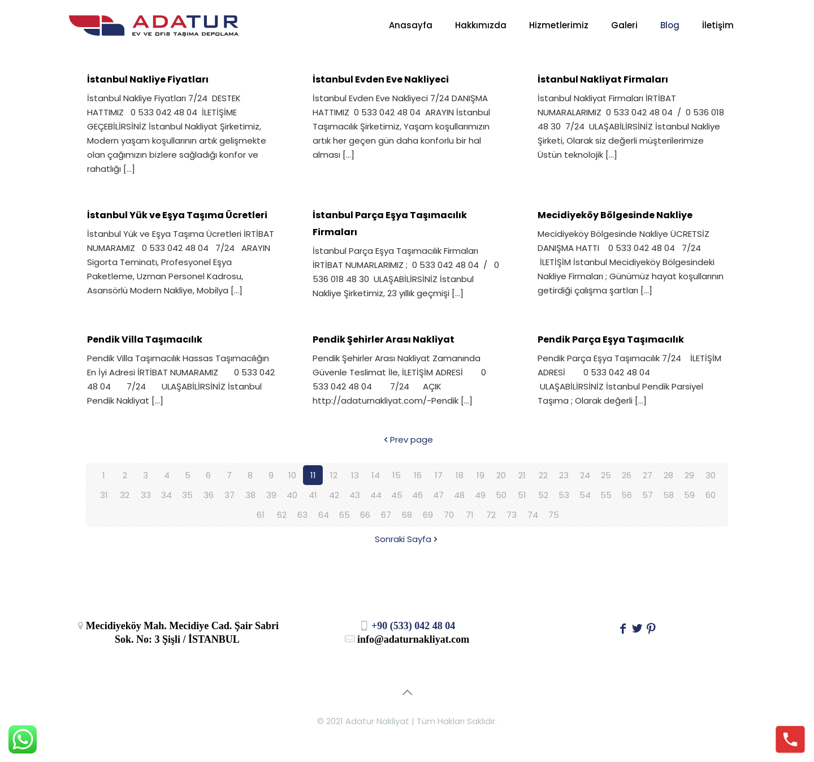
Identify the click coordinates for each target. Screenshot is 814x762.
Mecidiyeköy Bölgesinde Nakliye (615, 215)
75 (553, 515)
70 (449, 515)
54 (585, 495)
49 (480, 495)
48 (459, 495)
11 (313, 475)
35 (187, 495)
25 (606, 475)
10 (292, 475)
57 (647, 495)
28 (668, 475)
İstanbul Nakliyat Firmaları (603, 79)
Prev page (407, 439)
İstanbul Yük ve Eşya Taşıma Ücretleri (177, 215)
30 (710, 475)
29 (689, 475)
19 (480, 475)
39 (271, 495)
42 (334, 495)
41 (313, 495)
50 (501, 495)
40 (292, 495)
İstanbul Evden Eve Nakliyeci (381, 79)
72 (491, 515)
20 (501, 475)
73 (511, 515)
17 (439, 475)
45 (396, 495)
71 (470, 515)
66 (365, 515)
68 (407, 515)
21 (522, 475)
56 (626, 495)
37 (229, 495)
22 (543, 475)
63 (302, 515)
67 (386, 515)
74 (532, 515)
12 (333, 475)
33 (146, 495)
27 (647, 475)
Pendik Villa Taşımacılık (144, 339)
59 (689, 495)
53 (563, 495)
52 (543, 495)
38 (250, 495)
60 (710, 495)
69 (428, 515)
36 (209, 495)
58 (668, 495)
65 (344, 515)
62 (282, 515)
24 (585, 475)
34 (166, 495)
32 (124, 495)
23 (564, 475)
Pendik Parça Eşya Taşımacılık (611, 339)
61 (261, 515)
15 (396, 475)
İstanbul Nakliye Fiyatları (148, 79)
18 (460, 475)
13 (355, 475)
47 (438, 495)
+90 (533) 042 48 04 (407, 625)
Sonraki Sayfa (407, 539)
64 (323, 515)
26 (626, 475)
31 (104, 495)
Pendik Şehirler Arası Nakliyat (383, 339)
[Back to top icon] (407, 692)
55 (606, 495)
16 (418, 475)
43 (354, 495)
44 (376, 495)
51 (522, 495)
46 (417, 495)
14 (375, 475)
